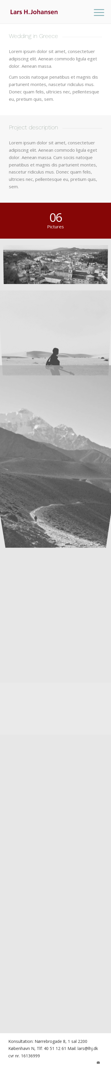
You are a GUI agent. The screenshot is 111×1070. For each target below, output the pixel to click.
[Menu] (94, 12)
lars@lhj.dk (88, 1048)
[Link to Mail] (98, 1062)
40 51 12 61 (55, 1048)
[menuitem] (94, 12)
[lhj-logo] (46, 12)
